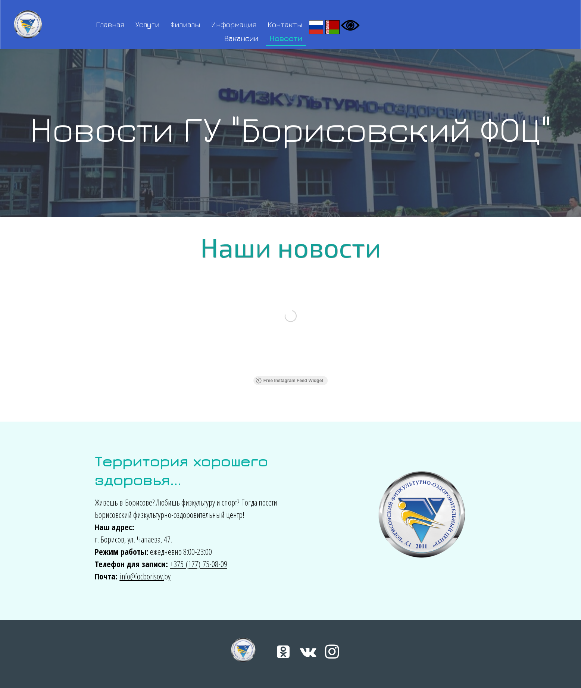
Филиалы (185, 24)
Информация (233, 24)
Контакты (285, 24)
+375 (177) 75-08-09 (198, 563)
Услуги (147, 24)
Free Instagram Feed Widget (290, 381)
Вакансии (241, 38)
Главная (110, 24)
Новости (285, 38)
